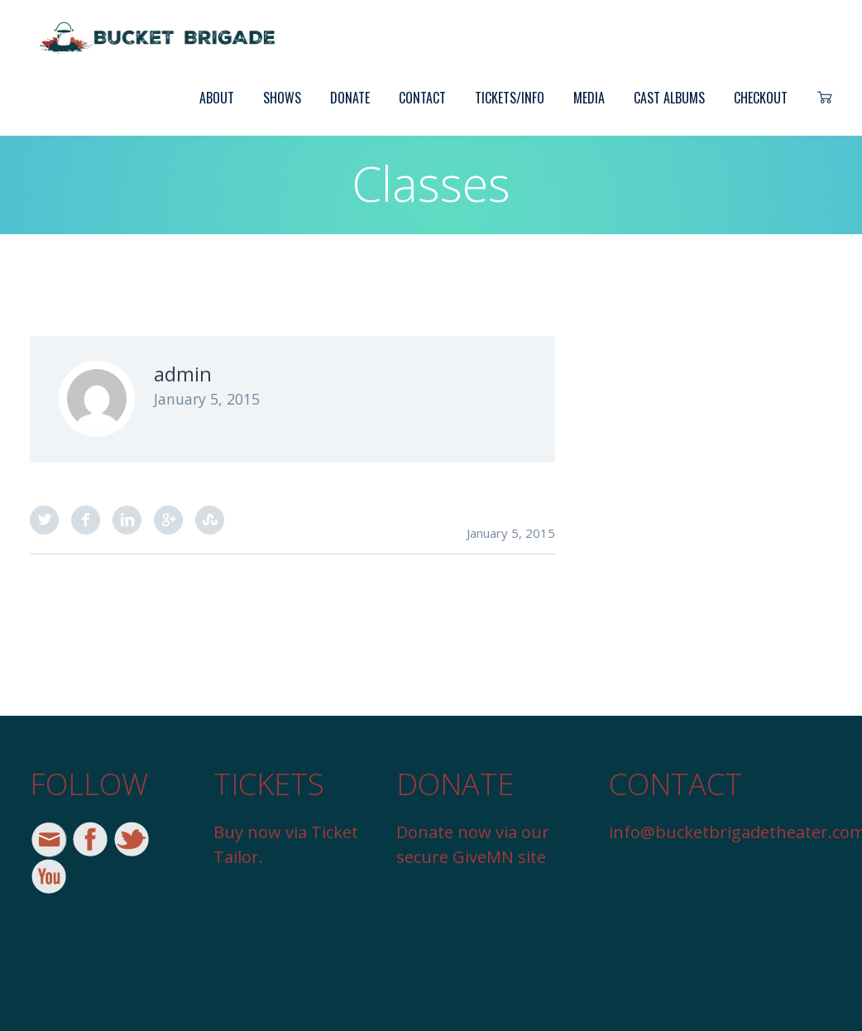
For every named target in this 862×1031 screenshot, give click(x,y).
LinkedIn (127, 520)
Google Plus (168, 520)
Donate (350, 98)
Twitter (44, 520)
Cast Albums (669, 98)
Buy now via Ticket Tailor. (285, 844)
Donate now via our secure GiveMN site (472, 844)
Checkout (761, 98)
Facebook (85, 520)
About (216, 98)
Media (589, 98)
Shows (282, 98)
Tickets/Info (509, 98)
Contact (422, 98)
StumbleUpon (209, 520)
